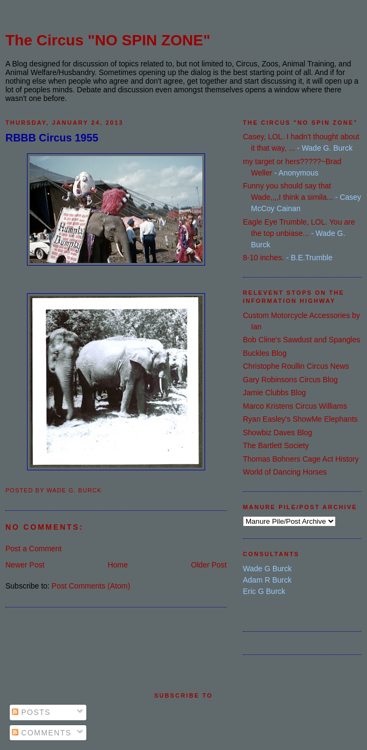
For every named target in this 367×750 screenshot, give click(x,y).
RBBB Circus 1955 (51, 138)
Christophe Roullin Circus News (296, 366)
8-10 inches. (263, 257)
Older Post (209, 564)
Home (117, 564)
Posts (31, 712)
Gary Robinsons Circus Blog (290, 379)
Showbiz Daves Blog (277, 432)
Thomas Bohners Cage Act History (301, 459)
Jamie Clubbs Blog (274, 392)
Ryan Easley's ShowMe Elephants (300, 419)
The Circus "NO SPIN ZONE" (107, 40)
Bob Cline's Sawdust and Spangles (301, 339)
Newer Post (24, 564)
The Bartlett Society (276, 445)
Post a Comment (33, 548)
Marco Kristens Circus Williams (295, 406)
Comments (41, 732)
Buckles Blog (265, 353)
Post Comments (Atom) (91, 586)
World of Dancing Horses (285, 472)
